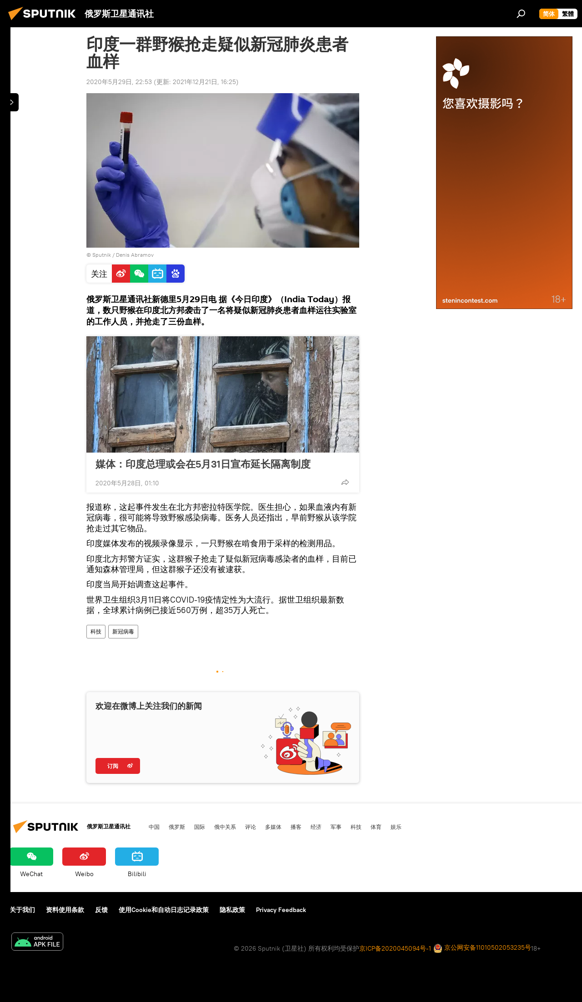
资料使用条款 (65, 910)
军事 (336, 827)
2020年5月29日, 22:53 (119, 82)
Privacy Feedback (281, 910)
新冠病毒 (123, 631)
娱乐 (396, 827)
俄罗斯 (177, 827)
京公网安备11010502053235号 (482, 948)
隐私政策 (232, 910)
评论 (250, 827)
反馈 (101, 910)
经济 (316, 827)
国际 (199, 827)
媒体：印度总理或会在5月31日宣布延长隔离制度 (203, 464)
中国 (154, 827)
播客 (296, 827)
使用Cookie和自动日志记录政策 (164, 910)
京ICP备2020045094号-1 (395, 948)
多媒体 (273, 827)
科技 (95, 631)
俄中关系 (225, 827)
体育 (376, 827)
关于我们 (22, 910)
